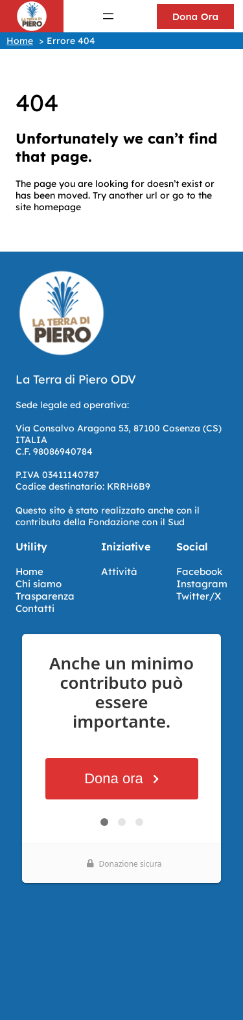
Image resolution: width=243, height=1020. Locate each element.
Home (29, 571)
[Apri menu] (108, 16)
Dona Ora (195, 16)
